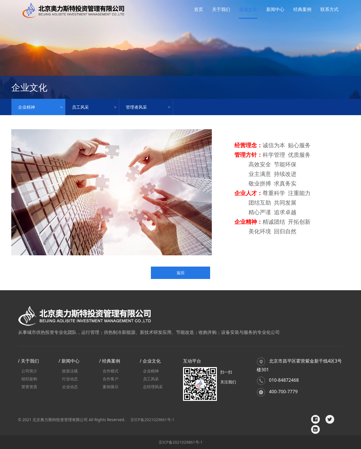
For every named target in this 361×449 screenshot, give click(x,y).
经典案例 (302, 9)
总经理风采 (153, 386)
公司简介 (29, 371)
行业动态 (70, 378)
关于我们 (221, 9)
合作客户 (110, 378)
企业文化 (248, 9)
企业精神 (26, 107)
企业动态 (70, 386)
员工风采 (80, 107)
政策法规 (70, 371)
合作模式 (110, 371)
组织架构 (29, 378)
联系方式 (329, 9)
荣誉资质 (29, 386)
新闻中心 (275, 9)
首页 (198, 9)
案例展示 (110, 386)
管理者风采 (136, 107)
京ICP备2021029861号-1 (152, 419)
